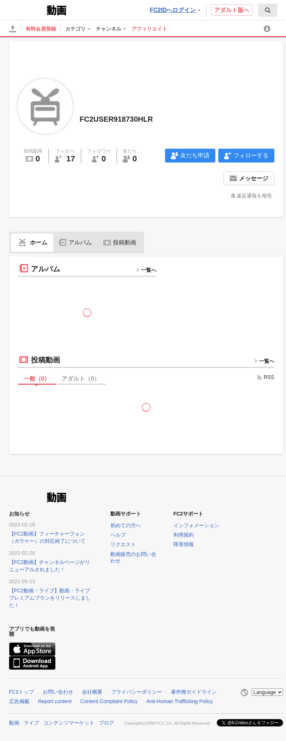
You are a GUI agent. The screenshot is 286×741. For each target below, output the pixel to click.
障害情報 (183, 544)
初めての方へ (125, 525)
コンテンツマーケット (68, 723)
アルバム (75, 242)
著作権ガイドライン (194, 692)
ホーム (32, 242)
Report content (55, 701)
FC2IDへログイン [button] (175, 10)
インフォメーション (196, 525)
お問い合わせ (58, 692)
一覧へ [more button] (146, 270)
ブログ (106, 723)
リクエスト (123, 544)
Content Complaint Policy (108, 701)
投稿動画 (119, 242)
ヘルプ (118, 535)
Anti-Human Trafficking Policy (179, 701)
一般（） (37, 379)
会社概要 (92, 692)
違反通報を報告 (254, 196)
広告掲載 (19, 701)
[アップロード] (12, 29)
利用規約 (183, 535)
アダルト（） (81, 379)
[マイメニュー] (268, 29)
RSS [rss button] (265, 377)
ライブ (31, 723)
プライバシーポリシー (136, 692)
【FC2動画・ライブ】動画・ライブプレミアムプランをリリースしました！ (50, 598)
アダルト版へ (231, 10)
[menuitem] (267, 10)
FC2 (27, 9)
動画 (14, 723)
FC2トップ (21, 692)
